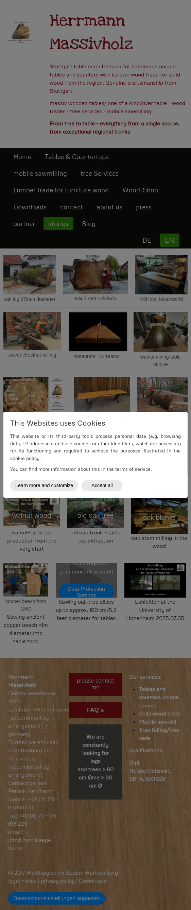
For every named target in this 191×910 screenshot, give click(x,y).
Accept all (101, 485)
